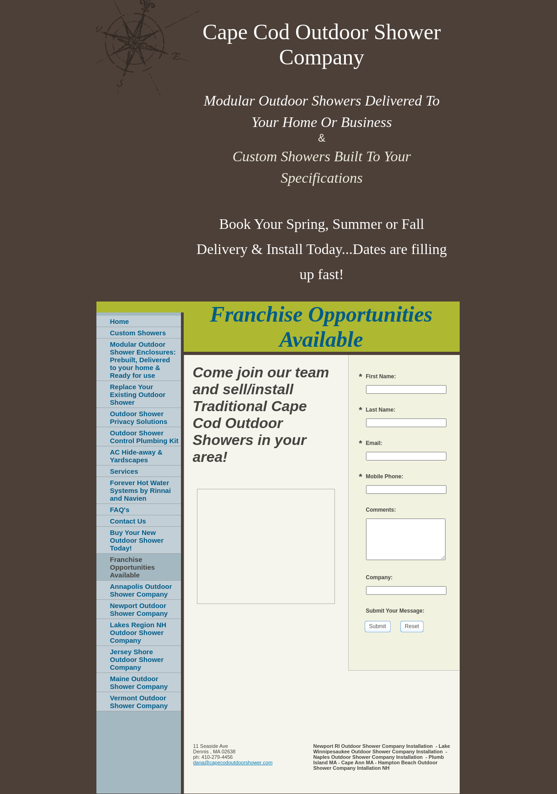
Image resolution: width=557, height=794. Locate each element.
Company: (379, 577)
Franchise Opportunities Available (132, 567)
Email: (374, 443)
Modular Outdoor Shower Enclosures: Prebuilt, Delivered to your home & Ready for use (143, 359)
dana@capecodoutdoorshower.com (233, 762)
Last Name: (381, 410)
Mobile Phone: (384, 476)
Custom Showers (138, 333)
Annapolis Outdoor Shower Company (141, 590)
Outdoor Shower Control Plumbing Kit (144, 437)
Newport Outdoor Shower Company (139, 609)
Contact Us (128, 521)
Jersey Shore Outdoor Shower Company (137, 659)
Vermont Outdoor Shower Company (139, 701)
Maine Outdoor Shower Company (139, 682)
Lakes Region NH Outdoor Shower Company (138, 632)
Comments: (381, 510)
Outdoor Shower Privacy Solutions (139, 417)
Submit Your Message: (395, 611)
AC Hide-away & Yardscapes (136, 456)
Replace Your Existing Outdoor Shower (138, 394)
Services (124, 471)
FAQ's (120, 509)
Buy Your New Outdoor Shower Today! (137, 540)
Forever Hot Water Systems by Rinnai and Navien (140, 490)
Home (119, 321)
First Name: (381, 376)
